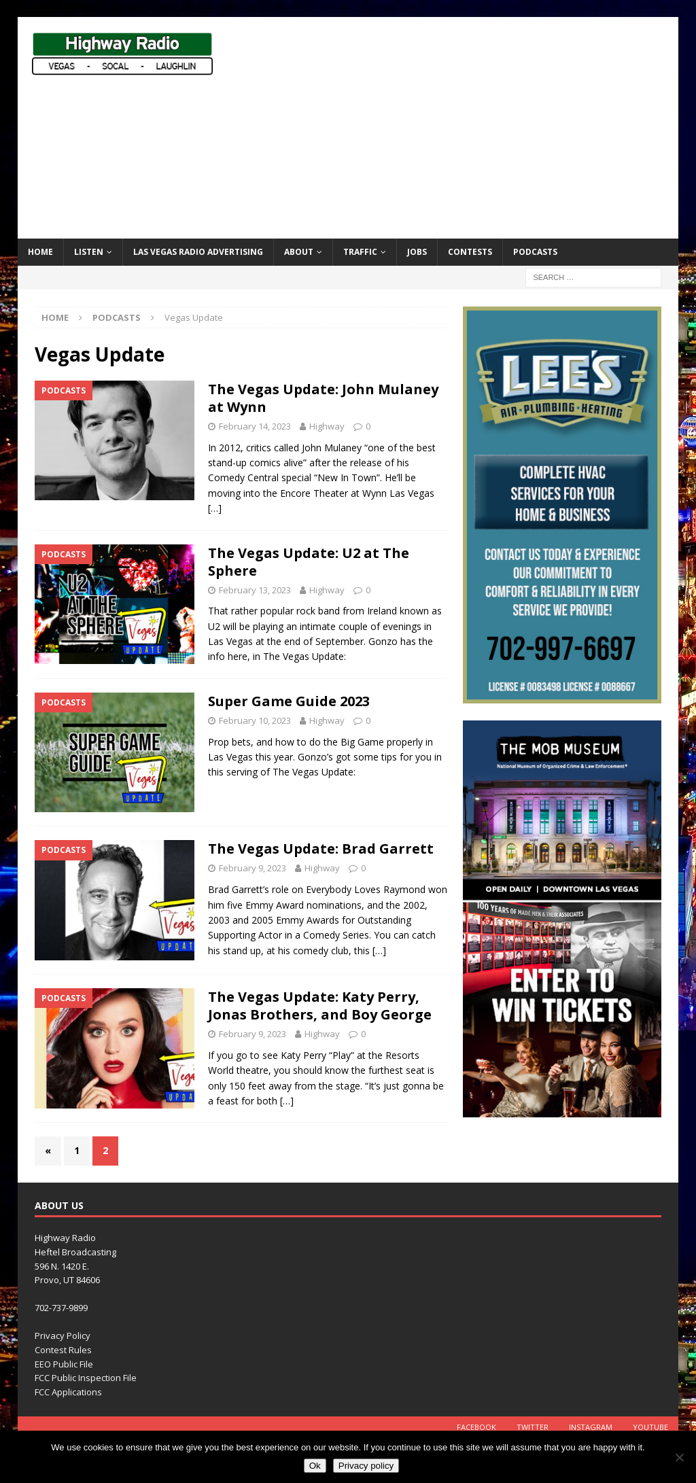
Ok (315, 1466)
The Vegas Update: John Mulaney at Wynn (323, 398)
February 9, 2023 (252, 868)
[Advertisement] (469, 126)
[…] (215, 508)
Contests (470, 252)
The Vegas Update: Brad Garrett (321, 848)
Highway (327, 426)
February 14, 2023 (255, 426)
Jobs (417, 252)
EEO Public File (64, 1364)
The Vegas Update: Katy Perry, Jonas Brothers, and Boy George (320, 1006)
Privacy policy (366, 1466)
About (298, 252)
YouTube (650, 1427)
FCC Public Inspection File (86, 1378)
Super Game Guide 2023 (289, 701)
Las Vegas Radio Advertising (198, 252)
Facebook (476, 1427)
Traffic (360, 252)
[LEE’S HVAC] (562, 695)
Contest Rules (63, 1350)
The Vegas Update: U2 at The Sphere (308, 562)
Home (40, 252)
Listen (88, 252)
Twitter (533, 1427)
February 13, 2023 (255, 590)
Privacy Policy (62, 1335)
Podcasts (535, 252)
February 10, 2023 (255, 720)
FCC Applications (68, 1392)
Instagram (590, 1427)
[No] (679, 1457)
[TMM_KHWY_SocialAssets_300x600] (562, 1109)
